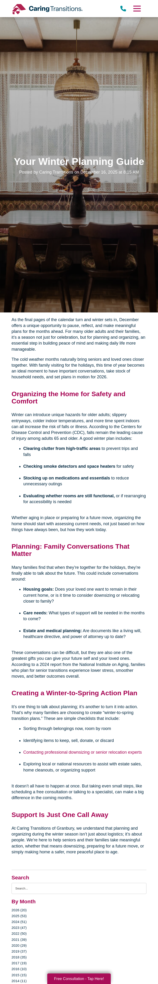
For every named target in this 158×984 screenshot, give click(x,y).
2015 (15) (19, 975)
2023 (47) (19, 928)
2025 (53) (19, 916)
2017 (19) (19, 963)
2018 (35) (19, 957)
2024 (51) (19, 922)
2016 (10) (19, 969)
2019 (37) (19, 951)
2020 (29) (19, 945)
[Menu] (137, 9)
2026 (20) (19, 910)
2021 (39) (19, 940)
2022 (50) (19, 933)
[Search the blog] (79, 888)
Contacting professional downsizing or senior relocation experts (82, 752)
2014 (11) (19, 981)
